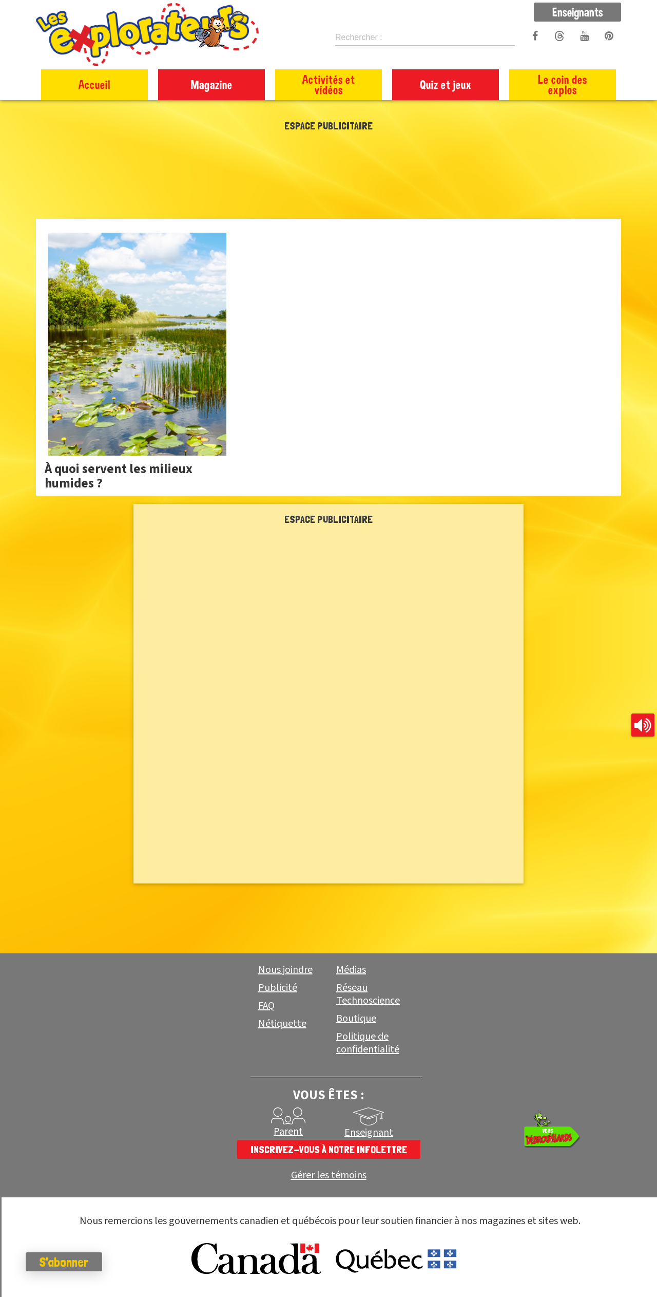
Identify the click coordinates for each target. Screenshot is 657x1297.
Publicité (277, 988)
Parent (288, 1131)
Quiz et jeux (446, 84)
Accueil (94, 84)
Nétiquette (282, 1024)
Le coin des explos (562, 84)
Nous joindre (285, 970)
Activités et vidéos (328, 84)
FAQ (266, 1006)
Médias (351, 970)
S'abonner (64, 1262)
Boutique (356, 1018)
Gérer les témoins (328, 1175)
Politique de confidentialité (367, 1043)
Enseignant (368, 1132)
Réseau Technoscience (368, 994)
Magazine (212, 84)
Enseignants (577, 12)
